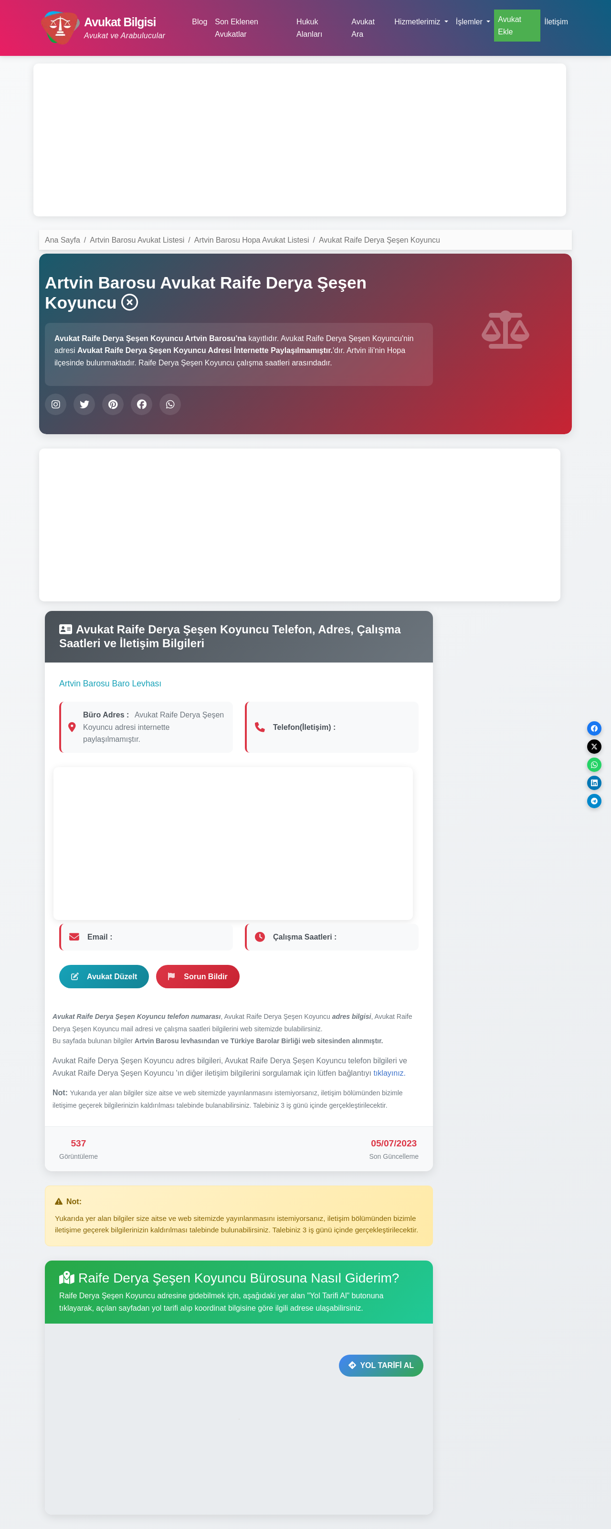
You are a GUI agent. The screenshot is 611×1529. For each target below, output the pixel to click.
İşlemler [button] (470, 22)
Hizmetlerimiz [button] (418, 22)
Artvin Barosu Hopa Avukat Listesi (251, 240)
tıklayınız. (389, 1073)
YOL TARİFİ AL (381, 1365)
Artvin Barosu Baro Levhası (110, 683)
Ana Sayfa (62, 240)
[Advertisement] (300, 140)
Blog (199, 22)
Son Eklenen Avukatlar (236, 28)
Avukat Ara (363, 28)
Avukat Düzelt (104, 977)
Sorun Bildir (198, 977)
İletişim (556, 22)
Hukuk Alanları (309, 28)
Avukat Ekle (509, 25)
